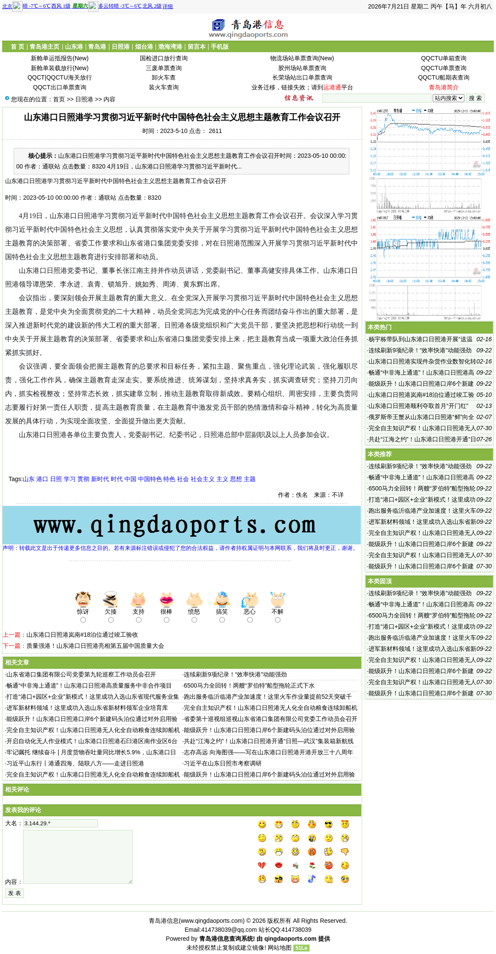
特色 (169, 479)
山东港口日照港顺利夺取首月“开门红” (418, 405)
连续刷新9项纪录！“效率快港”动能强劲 (235, 674)
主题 (250, 479)
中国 (130, 479)
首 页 (17, 46)
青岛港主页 (44, 46)
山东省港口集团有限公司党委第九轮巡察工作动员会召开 (81, 674)
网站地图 (280, 947)
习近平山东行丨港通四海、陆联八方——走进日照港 (75, 763)
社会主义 (203, 479)
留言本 (197, 46)
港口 (42, 479)
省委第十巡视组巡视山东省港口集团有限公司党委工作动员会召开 (270, 718)
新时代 (100, 479)
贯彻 (83, 479)
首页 (59, 99)
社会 (183, 479)
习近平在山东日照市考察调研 (223, 763)
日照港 (121, 46)
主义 (222, 479)
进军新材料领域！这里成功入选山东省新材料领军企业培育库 (87, 707)
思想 (236, 479)
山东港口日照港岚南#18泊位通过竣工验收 (82, 634)
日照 (56, 479)
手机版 (220, 46)
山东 (29, 479)
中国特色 (150, 479)
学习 (70, 479)
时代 (117, 479)
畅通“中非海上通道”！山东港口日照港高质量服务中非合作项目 (89, 685)
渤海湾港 (170, 46)
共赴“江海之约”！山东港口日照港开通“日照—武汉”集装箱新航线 (269, 741)
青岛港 (97, 46)
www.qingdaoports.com (212, 920)
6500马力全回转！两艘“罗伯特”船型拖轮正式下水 (249, 685)
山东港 (74, 46)
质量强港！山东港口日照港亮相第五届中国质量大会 (95, 645)
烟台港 (144, 46)
